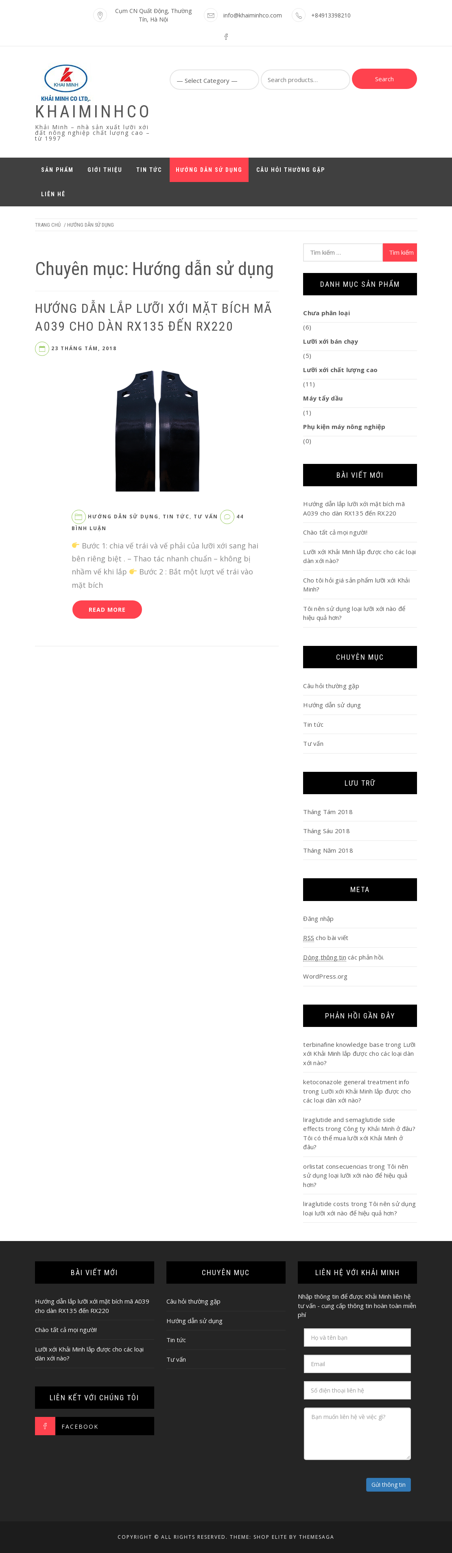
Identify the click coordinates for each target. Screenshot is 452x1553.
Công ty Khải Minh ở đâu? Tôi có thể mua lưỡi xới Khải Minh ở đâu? (359, 1137)
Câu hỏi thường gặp (290, 170)
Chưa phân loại (326, 313)
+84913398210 (331, 15)
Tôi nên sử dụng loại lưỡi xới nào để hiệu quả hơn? (355, 1175)
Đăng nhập (318, 918)
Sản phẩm (57, 170)
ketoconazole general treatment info (356, 1082)
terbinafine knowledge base (343, 1044)
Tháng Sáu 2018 (326, 831)
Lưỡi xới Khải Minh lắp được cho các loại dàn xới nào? (359, 1053)
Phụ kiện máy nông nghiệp (344, 426)
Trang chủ (48, 225)
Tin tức (149, 170)
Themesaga (316, 1537)
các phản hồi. (343, 957)
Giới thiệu (104, 170)
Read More (107, 609)
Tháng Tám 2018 (328, 812)
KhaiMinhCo (93, 111)
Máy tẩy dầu (323, 398)
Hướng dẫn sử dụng (209, 170)
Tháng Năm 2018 (328, 850)
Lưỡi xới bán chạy (330, 341)
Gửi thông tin (388, 1484)
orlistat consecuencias (335, 1166)
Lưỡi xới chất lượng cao (340, 370)
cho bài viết (325, 938)
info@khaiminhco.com (252, 15)
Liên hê (53, 194)
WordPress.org (325, 976)
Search (384, 79)
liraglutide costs (326, 1204)
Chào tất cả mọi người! (335, 532)
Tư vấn (206, 516)
